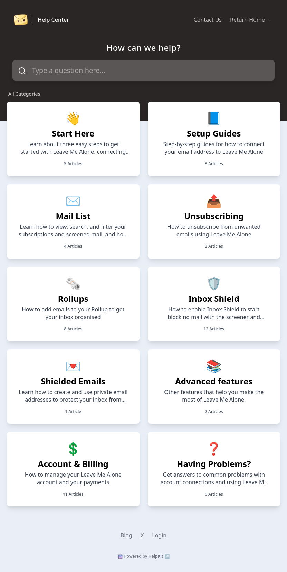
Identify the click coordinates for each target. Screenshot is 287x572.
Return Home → (251, 20)
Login (159, 535)
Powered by (143, 556)
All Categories (24, 94)
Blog (126, 535)
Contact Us (208, 20)
